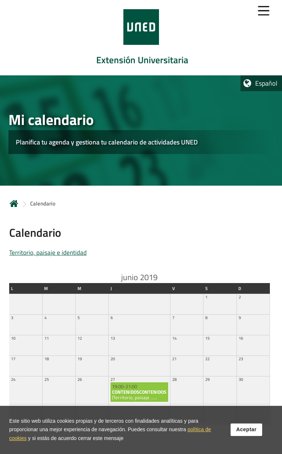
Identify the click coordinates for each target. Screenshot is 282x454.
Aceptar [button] (246, 430)
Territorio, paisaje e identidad (48, 252)
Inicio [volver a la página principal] (14, 203)
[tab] (141, 37)
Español (266, 83)
